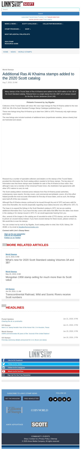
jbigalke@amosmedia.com (28, 227)
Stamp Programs (12, 29)
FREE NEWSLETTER (31, 398)
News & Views (11, 24)
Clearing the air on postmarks (12, 321)
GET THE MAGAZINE (12, 398)
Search (40, 13)
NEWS (13, 52)
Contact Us (33, 439)
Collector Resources (53, 24)
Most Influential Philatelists (17, 34)
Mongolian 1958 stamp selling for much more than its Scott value (38, 278)
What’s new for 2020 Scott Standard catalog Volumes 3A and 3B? (40, 261)
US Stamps (10, 289)
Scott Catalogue (30, 24)
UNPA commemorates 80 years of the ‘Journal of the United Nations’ (26, 333)
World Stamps (11, 254)
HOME (5, 52)
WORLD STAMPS (25, 52)
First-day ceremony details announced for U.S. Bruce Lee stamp (24, 340)
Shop (28, 29)
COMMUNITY (36, 436)
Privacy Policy (44, 439)
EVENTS (46, 436)
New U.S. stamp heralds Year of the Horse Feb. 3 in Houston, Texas (25, 327)
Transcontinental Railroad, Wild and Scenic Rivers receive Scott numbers (38, 296)
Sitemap (54, 439)
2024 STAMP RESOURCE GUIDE (11, 43)
